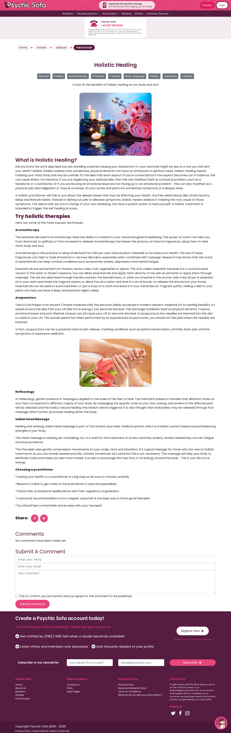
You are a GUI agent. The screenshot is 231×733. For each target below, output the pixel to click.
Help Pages (73, 691)
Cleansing (170, 76)
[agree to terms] (16, 596)
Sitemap (64, 730)
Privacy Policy (126, 684)
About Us (20, 688)
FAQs (70, 688)
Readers (20, 691)
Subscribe (192, 662)
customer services (179, 696)
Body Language (135, 76)
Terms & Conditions (129, 691)
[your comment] (115, 582)
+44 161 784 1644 (112, 25)
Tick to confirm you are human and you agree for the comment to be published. (75, 596)
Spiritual (61, 47)
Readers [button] (68, 13)
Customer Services (157, 13)
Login (222, 5)
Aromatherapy (78, 76)
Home (23, 47)
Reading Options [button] (87, 13)
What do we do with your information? (140, 694)
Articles (138, 13)
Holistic (154, 76)
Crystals (115, 76)
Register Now (192, 631)
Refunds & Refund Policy (132, 688)
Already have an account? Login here (193, 639)
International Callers (45, 730)
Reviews (127, 13)
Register (207, 5)
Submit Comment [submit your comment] (32, 604)
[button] (221, 723)
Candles (187, 76)
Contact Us (73, 684)
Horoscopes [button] (109, 13)
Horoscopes (22, 698)
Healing (58, 76)
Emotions (98, 76)
